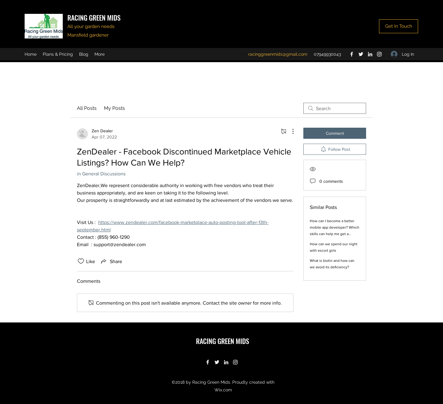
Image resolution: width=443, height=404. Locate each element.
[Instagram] (379, 54)
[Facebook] (352, 54)
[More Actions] (289, 131)
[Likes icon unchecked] (81, 261)
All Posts (87, 108)
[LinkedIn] (370, 54)
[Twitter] (361, 54)
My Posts (114, 108)
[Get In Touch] (398, 26)
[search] (334, 108)
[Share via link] (111, 261)
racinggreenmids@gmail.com (277, 54)
